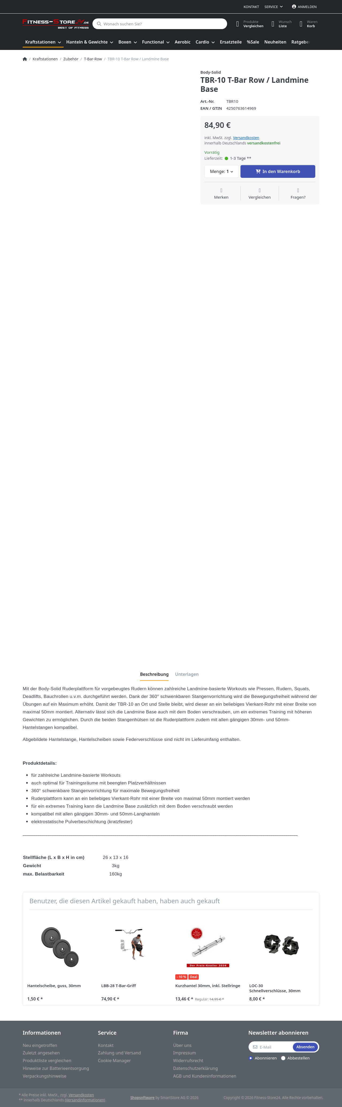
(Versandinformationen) (85, 1100)
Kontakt (251, 6)
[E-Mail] (270, 1047)
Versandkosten (246, 137)
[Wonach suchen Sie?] (159, 23)
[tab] (154, 674)
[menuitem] (43, 42)
